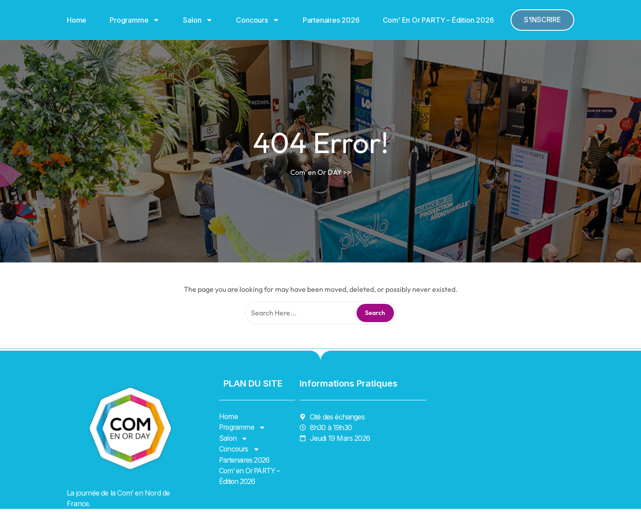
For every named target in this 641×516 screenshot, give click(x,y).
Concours (257, 20)
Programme (135, 20)
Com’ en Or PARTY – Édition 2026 (438, 20)
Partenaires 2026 (331, 20)
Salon (198, 20)
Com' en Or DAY (316, 172)
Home (76, 20)
